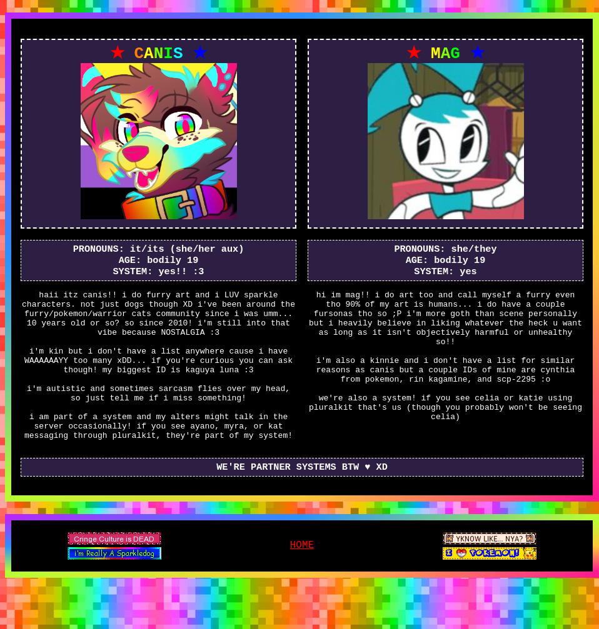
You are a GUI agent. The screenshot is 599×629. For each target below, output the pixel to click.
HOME (302, 584)
